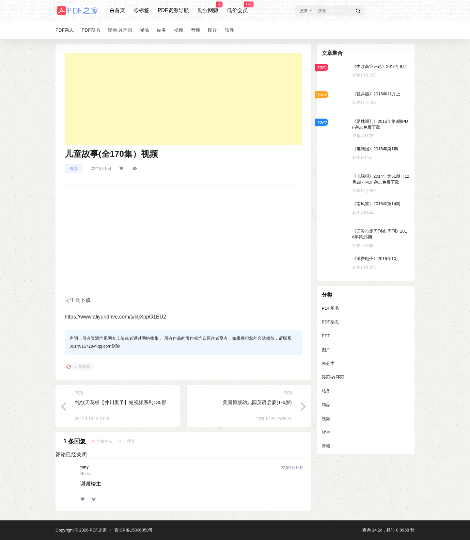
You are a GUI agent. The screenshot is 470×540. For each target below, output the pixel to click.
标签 (141, 10)
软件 (326, 432)
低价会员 (237, 7)
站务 (326, 390)
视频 (74, 168)
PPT (326, 335)
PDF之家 (97, 530)
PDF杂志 (330, 321)
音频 (326, 446)
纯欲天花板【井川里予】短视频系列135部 (120, 402)
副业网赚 (207, 7)
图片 (326, 349)
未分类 (328, 363)
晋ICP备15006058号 (133, 530)
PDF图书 (330, 308)
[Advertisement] (183, 99)
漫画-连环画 (333, 377)
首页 (117, 10)
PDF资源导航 (173, 10)
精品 (326, 404)
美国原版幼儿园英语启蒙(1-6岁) (257, 402)
